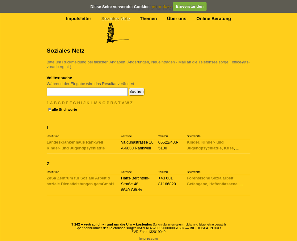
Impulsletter (78, 18)
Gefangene (197, 184)
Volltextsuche (59, 77)
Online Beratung (213, 18)
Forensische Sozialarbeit (210, 178)
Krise (229, 148)
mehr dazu (162, 6)
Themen (148, 18)
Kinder (193, 142)
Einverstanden (190, 6)
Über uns (176, 18)
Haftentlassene (223, 184)
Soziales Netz (115, 18)
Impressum (148, 238)
